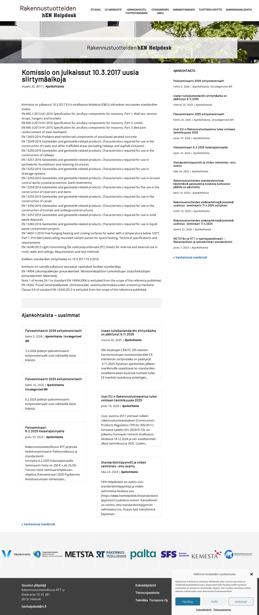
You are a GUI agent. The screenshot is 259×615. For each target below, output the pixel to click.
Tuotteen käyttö (210, 9)
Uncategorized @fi (36, 389)
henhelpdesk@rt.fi (34, 607)
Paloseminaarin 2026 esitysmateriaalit (53, 330)
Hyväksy (188, 608)
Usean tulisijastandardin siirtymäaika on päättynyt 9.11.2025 (128, 332)
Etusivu (96, 9)
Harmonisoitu (136, 11)
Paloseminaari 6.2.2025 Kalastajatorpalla (44, 429)
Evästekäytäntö (145, 585)
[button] (251, 580)
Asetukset (241, 608)
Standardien (160, 11)
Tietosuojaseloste (147, 593)
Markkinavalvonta (239, 9)
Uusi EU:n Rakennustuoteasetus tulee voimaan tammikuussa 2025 (129, 398)
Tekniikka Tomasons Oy (151, 600)
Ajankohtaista (55, 86)
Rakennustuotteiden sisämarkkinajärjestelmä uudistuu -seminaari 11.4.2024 (203, 222)
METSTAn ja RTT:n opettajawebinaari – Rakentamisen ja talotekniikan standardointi (202, 240)
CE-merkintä (113, 9)
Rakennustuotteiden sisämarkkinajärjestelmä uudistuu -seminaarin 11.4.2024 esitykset (203, 204)
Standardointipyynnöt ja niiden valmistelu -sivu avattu (123, 464)
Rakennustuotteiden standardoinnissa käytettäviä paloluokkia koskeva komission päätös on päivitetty (201, 184)
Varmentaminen (184, 9)
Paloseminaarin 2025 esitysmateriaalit (53, 379)
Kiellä (214, 608)
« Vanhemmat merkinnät (38, 524)
